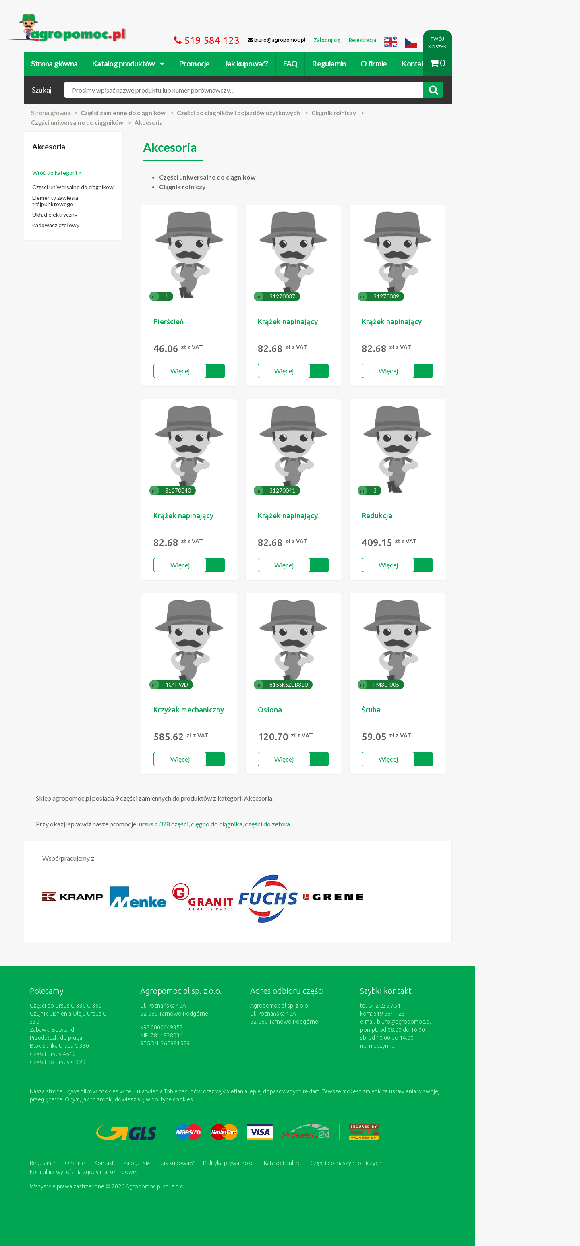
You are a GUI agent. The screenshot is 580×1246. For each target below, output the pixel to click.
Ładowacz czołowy (98, 224)
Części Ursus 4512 (95, 1046)
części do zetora (310, 824)
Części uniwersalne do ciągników (115, 187)
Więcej (229, 371)
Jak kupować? (289, 63)
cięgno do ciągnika (259, 824)
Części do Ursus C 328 (100, 1054)
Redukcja (434, 515)
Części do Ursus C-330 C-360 (108, 1005)
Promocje (237, 63)
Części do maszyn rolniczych (388, 1154)
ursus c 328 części (206, 824)
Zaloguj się (179, 1154)
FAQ (333, 63)
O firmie (416, 63)
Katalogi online (325, 1154)
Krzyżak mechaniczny (236, 710)
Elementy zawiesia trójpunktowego (98, 200)
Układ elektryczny (97, 214)
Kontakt (457, 63)
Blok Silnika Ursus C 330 (102, 1038)
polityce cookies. (215, 1091)
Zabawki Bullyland (94, 1021)
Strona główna (97, 63)
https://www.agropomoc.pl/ (88, 19)
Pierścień (216, 321)
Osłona (322, 710)
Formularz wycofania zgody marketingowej (126, 1162)
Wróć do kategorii (99, 172)
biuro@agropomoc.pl (461, 1021)
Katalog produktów (171, 63)
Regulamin (371, 63)
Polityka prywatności (271, 1154)
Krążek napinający (340, 321)
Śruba (428, 710)
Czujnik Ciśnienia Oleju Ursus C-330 (116, 1013)
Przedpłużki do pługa (98, 1030)
